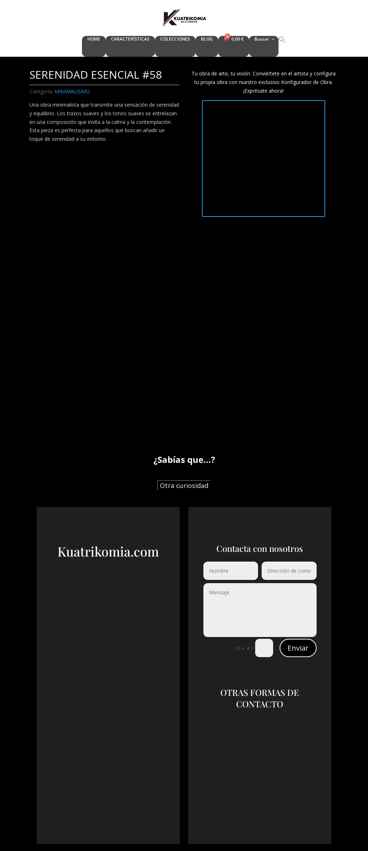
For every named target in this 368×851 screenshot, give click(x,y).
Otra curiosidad (184, 485)
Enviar (298, 648)
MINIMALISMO (72, 91)
